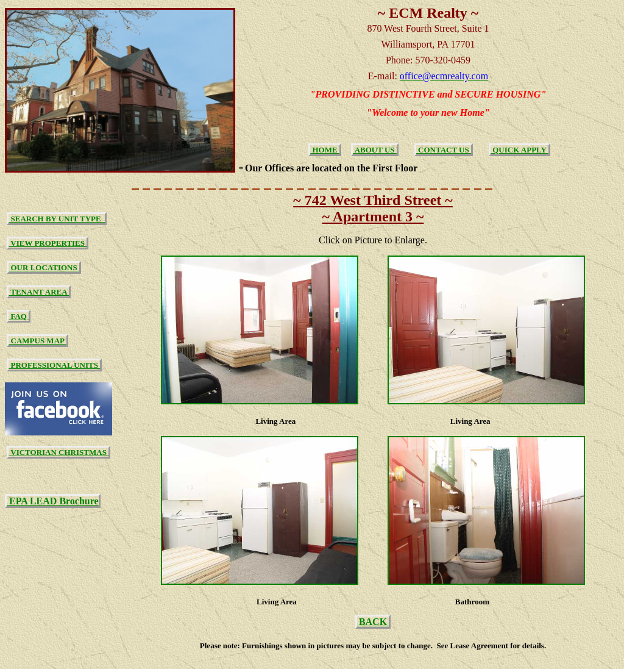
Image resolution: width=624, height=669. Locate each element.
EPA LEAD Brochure (53, 501)
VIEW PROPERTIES (48, 243)
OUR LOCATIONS (44, 267)
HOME (324, 149)
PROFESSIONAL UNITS (54, 365)
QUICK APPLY (519, 149)
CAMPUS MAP (37, 340)
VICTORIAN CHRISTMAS (58, 452)
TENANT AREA (39, 291)
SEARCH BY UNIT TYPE (57, 218)
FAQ (19, 316)
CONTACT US (443, 149)
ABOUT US (375, 149)
